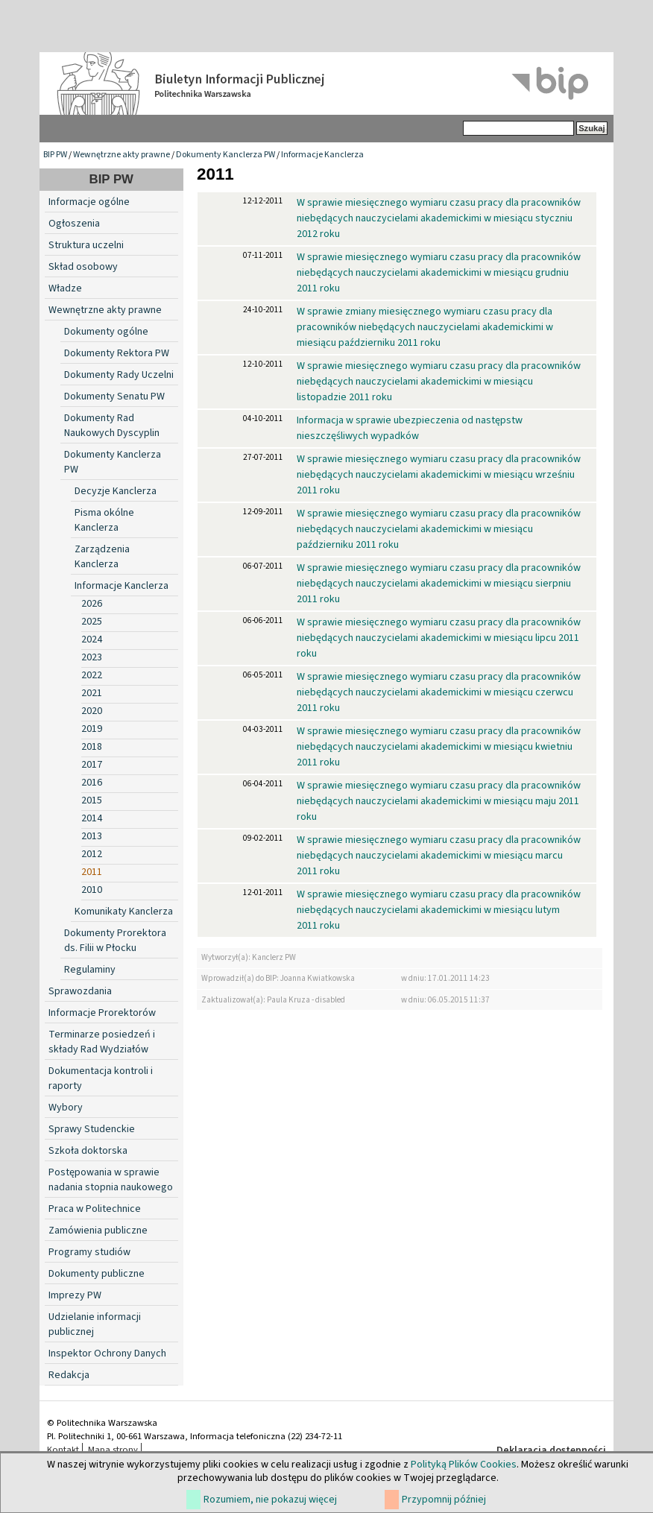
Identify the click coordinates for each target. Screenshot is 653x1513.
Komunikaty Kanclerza (124, 911)
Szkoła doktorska (87, 1150)
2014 (91, 818)
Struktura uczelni (86, 245)
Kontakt (63, 1449)
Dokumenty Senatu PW (114, 396)
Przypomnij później (444, 1499)
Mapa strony (113, 1449)
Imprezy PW (74, 1295)
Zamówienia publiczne (98, 1230)
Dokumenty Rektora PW (116, 353)
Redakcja (68, 1375)
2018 (91, 746)
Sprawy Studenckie (91, 1129)
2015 (91, 800)
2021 (91, 693)
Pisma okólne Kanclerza (104, 520)
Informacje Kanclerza (322, 154)
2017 (91, 764)
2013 (91, 836)
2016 (91, 782)
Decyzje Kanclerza (116, 491)
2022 (91, 675)
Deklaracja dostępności (551, 1450)
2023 (91, 657)
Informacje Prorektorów (102, 1012)
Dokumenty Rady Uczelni (119, 374)
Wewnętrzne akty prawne (121, 154)
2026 (91, 603)
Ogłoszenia (74, 223)
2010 (91, 889)
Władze (65, 288)
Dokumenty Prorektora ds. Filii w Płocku (115, 941)
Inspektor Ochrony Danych (107, 1353)
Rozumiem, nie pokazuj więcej (270, 1499)
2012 (91, 854)
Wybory (65, 1107)
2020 (91, 711)
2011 (91, 872)
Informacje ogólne (89, 202)
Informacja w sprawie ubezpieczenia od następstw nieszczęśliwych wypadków (410, 428)
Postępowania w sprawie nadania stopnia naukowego (110, 1180)
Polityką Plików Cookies (464, 1464)
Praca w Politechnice (94, 1208)
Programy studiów (89, 1252)
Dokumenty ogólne (106, 331)
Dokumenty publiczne (96, 1273)
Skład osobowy (83, 266)
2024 (91, 639)
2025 (91, 621)
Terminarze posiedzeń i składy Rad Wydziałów (101, 1042)
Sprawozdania (80, 991)
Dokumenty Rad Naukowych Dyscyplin (112, 425)
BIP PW (55, 154)
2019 (91, 728)
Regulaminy (90, 969)
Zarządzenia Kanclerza (102, 557)
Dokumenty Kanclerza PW (225, 154)
